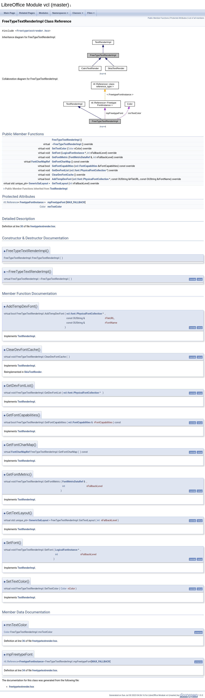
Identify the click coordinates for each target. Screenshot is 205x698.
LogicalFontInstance (73, 153)
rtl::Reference (10, 202)
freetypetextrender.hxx (33, 30)
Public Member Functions (158, 18)
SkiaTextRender (33, 372)
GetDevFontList (60, 170)
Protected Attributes (178, 18)
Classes (77, 13)
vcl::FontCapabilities (86, 166)
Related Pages (27, 13)
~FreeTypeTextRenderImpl (66, 144)
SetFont (56, 153)
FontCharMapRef (40, 161)
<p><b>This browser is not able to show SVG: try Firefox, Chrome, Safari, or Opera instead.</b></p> (103, 55)
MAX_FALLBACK (76, 202)
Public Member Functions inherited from (35, 188)
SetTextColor (59, 148)
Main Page (9, 13)
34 (23, 670)
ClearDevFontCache (63, 174)
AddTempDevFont (62, 179)
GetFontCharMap (61, 161)
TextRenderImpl (58, 188)
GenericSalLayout (38, 183)
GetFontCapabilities (63, 166)
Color (70, 148)
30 (21, 226)
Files (91, 13)
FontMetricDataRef (79, 157)
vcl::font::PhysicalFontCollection (88, 170)
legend (102, 74)
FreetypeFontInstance (32, 202)
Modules (43, 13)
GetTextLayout (60, 183)
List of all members (196, 18)
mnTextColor (54, 206)
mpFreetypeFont (56, 202)
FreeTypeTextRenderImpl (66, 139)
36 (23, 641)
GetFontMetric (60, 157)
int (88, 153)
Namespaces (60, 13)
